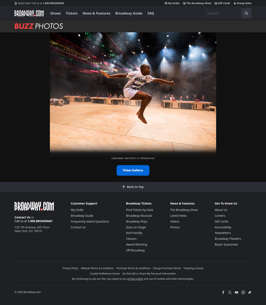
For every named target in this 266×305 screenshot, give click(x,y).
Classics (131, 239)
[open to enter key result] (246, 13)
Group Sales (242, 3)
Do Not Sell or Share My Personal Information (149, 273)
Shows (55, 13)
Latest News (178, 216)
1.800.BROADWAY (39, 3)
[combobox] (227, 13)
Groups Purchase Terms (167, 268)
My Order (172, 3)
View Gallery (133, 170)
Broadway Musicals (139, 216)
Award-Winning (136, 244)
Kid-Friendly (134, 233)
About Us (221, 210)
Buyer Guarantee (226, 244)
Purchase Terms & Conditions (133, 268)
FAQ (151, 13)
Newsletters (223, 233)
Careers (220, 216)
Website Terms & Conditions (97, 268)
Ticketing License (193, 268)
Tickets (72, 13)
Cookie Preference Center (105, 273)
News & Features (96, 13)
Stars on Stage (136, 227)
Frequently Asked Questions (90, 221)
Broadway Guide (128, 13)
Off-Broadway (135, 250)
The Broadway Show (197, 3)
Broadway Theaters (228, 239)
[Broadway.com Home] (29, 13)
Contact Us (22, 217)
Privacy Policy (71, 268)
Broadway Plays (136, 221)
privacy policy (135, 279)
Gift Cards (222, 3)
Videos (174, 221)
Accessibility (223, 227)
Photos (175, 227)
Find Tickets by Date (139, 210)
